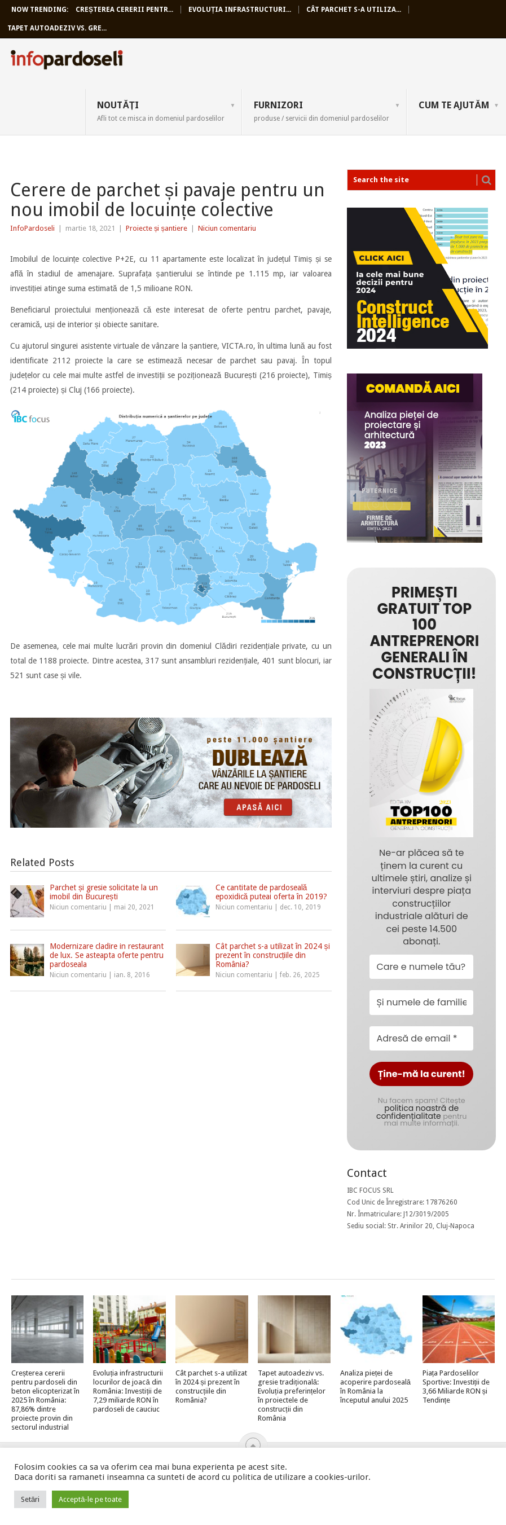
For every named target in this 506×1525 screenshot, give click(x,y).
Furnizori (321, 111)
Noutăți (161, 111)
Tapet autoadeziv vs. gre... (57, 28)
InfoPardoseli (66, 61)
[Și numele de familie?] (421, 1002)
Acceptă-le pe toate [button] (90, 1499)
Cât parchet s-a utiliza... (353, 10)
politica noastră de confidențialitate (417, 1112)
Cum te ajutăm (454, 105)
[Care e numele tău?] (421, 967)
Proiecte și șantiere (156, 228)
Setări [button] (30, 1499)
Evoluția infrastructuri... (239, 10)
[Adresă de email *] (421, 1038)
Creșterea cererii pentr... (124, 10)
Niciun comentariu (227, 228)
